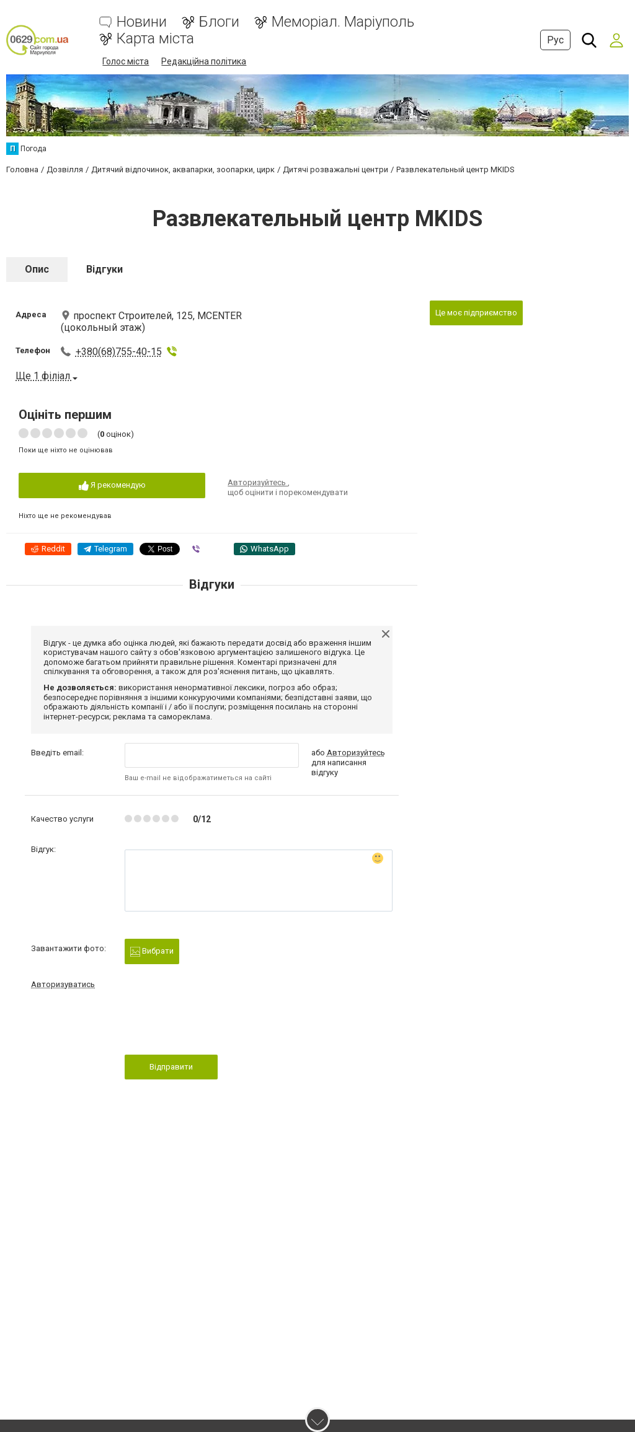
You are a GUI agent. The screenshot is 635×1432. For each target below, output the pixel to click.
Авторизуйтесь (258, 482)
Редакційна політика (203, 61)
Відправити (171, 1066)
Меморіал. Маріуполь (343, 22)
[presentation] (219, 1025)
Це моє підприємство (476, 312)
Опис (37, 269)
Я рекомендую (112, 485)
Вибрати (152, 951)
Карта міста (155, 38)
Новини (142, 22)
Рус (555, 40)
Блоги (219, 22)
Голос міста (125, 61)
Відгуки (104, 269)
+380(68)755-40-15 (119, 352)
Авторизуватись (63, 984)
